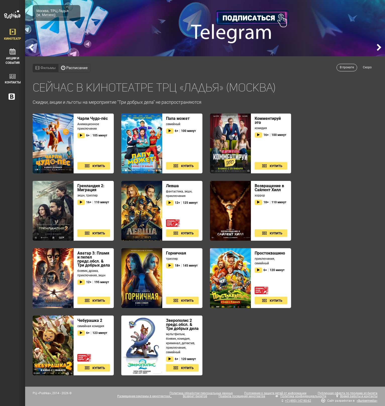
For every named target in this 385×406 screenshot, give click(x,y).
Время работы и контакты (358, 396)
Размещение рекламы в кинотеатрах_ (144, 396)
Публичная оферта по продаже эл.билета (347, 393)
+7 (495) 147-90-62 (298, 400)
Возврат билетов (195, 396)
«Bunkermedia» (367, 400)
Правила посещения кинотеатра (241, 396)
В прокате (347, 67)
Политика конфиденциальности (303, 396)
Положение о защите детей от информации (275, 393)
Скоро (367, 67)
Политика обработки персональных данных (201, 393)
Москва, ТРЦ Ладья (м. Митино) (52, 13)
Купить (98, 166)
